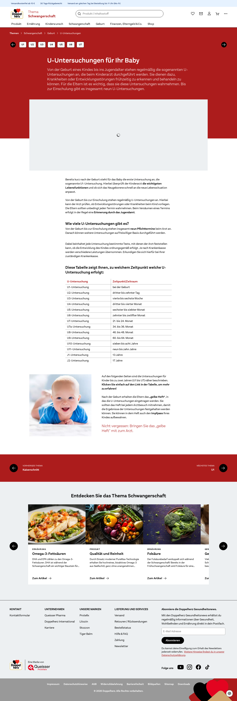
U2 (32, 44)
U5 (61, 44)
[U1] (223, 468)
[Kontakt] (201, 13)
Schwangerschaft (33, 33)
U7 (80, 44)
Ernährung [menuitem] (33, 24)
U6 (70, 44)
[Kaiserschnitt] (14, 468)
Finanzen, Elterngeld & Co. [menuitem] (126, 24)
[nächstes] (224, 44)
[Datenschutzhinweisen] (229, 693)
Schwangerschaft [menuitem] (79, 24)
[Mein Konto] (209, 13)
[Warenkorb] (217, 13)
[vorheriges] (13, 44)
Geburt (51, 33)
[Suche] (79, 14)
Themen (14, 33)
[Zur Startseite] (17, 13)
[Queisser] (39, 667)
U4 (51, 44)
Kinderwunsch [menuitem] (54, 24)
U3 (41, 44)
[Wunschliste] (192, 13)
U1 (22, 44)
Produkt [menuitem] (16, 24)
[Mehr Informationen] (225, 13)
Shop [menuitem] (151, 24)
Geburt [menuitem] (100, 24)
